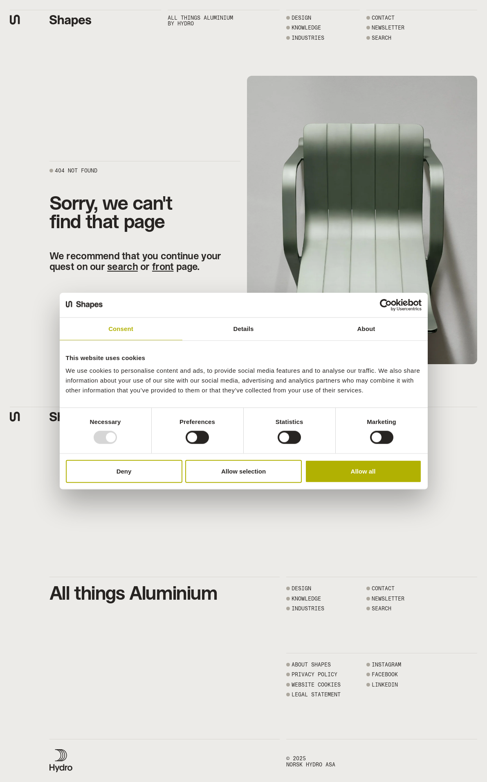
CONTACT (383, 17)
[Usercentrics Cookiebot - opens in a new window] (386, 305)
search (122, 266)
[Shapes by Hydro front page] (70, 21)
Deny (124, 470)
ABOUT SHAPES (311, 664)
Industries (308, 37)
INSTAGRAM (386, 664)
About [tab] (366, 328)
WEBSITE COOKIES (316, 684)
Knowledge (306, 27)
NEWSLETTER (388, 27)
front (162, 266)
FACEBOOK (385, 674)
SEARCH (381, 37)
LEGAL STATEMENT (316, 694)
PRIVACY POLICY (314, 674)
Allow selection (243, 470)
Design (301, 17)
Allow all (363, 470)
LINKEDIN (385, 684)
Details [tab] (243, 328)
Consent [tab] (120, 328)
